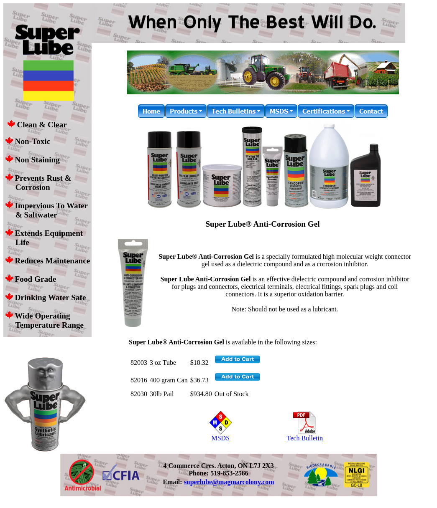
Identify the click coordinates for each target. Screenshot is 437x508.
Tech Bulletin (305, 435)
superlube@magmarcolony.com (229, 481)
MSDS (220, 435)
